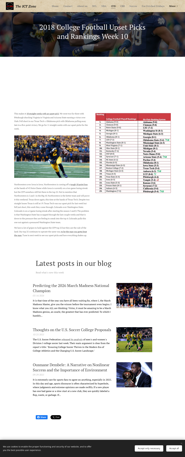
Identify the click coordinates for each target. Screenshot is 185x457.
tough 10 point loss (79, 184)
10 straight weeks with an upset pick (43, 113)
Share (41, 417)
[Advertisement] (92, 79)
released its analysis (72, 339)
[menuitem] (51, 6)
